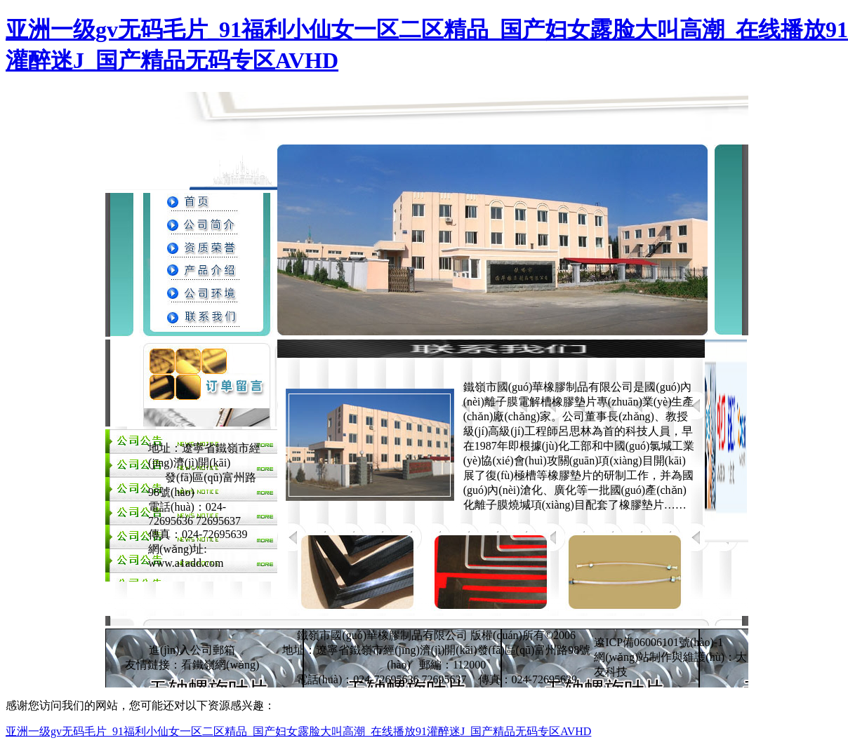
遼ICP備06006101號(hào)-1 (658, 642)
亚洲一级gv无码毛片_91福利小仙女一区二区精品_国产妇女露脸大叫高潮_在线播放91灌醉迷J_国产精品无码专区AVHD (298, 731)
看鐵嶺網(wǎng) (220, 665)
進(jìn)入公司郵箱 (192, 650)
